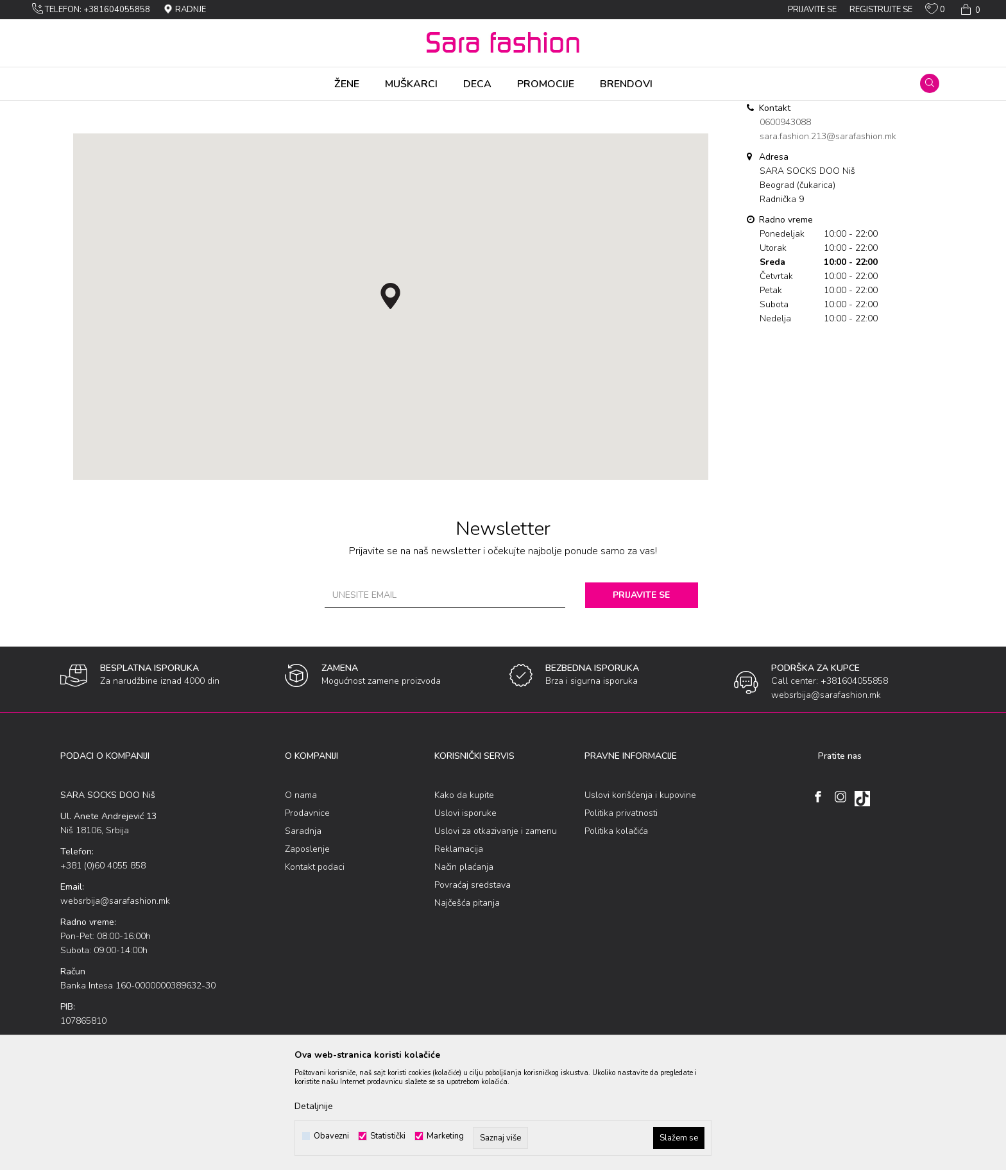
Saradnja (303, 932)
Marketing (445, 1136)
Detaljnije (313, 1106)
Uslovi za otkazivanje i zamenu (495, 932)
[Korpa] (969, 9)
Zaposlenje (307, 950)
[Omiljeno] (935, 11)
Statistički (387, 1136)
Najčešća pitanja (467, 1003)
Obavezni (331, 1136)
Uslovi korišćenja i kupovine (640, 896)
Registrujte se (880, 9)
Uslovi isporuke (465, 914)
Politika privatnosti (621, 914)
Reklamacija (458, 950)
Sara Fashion (84, 109)
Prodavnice (307, 914)
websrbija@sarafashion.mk (115, 1002)
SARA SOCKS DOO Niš (205, 109)
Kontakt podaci (315, 968)
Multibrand (136, 109)
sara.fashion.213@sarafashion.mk (828, 237)
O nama (301, 896)
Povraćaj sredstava (472, 985)
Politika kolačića (616, 932)
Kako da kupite (464, 896)
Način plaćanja (463, 968)
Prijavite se (643, 696)
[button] (929, 83)
